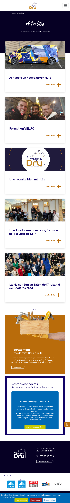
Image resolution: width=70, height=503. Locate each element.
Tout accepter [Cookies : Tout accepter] (21, 500)
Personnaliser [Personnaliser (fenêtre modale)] (49, 500)
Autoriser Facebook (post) (35, 427)
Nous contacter (44, 461)
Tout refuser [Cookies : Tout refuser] (36, 500)
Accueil (14, 13)
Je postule (17, 367)
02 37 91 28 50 (47, 455)
